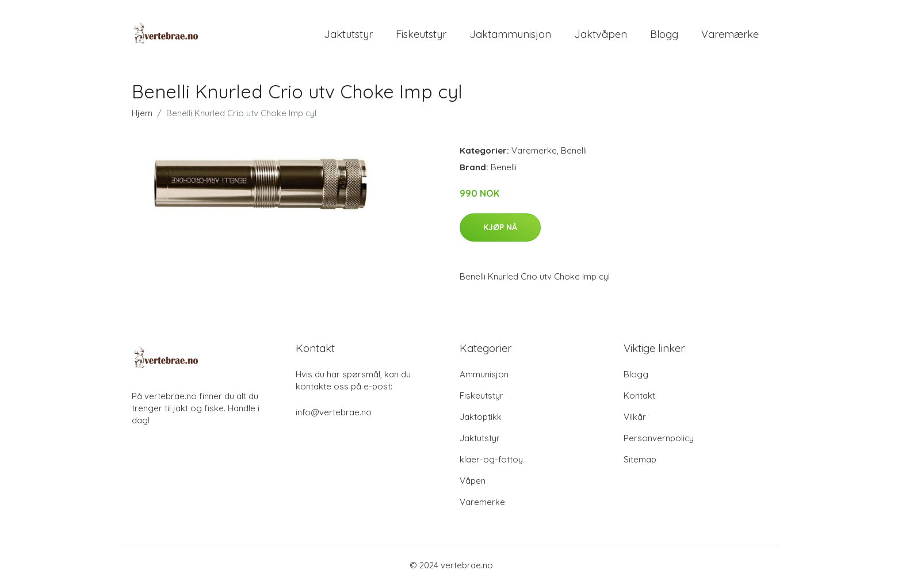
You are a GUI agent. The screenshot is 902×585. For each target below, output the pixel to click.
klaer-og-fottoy (491, 459)
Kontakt (639, 395)
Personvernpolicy (659, 438)
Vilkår (635, 416)
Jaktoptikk (481, 416)
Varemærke (730, 34)
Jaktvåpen (600, 34)
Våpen (473, 480)
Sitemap (640, 459)
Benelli (574, 150)
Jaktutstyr (348, 34)
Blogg (664, 34)
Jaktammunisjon (510, 34)
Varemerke (534, 150)
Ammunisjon (484, 374)
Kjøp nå (500, 227)
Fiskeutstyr (421, 34)
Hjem (142, 113)
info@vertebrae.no (334, 412)
